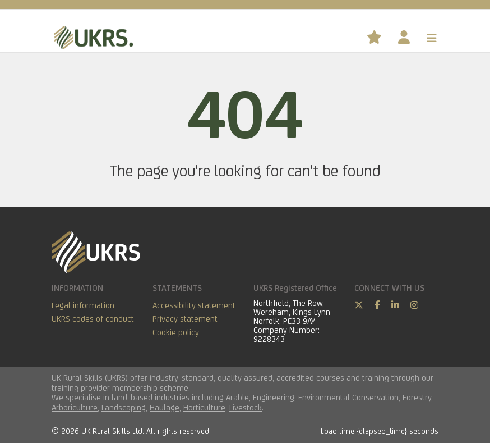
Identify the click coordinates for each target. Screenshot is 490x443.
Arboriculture (75, 407)
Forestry (417, 397)
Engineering (273, 397)
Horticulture (204, 407)
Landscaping (123, 407)
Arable (237, 397)
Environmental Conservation (348, 397)
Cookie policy (175, 332)
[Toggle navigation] (431, 38)
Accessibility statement (193, 305)
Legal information (83, 305)
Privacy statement (185, 318)
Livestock (245, 407)
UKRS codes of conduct (93, 318)
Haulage (164, 407)
